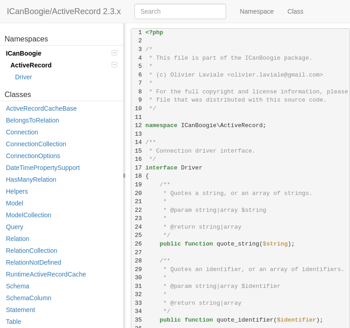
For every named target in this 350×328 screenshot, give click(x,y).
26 (138, 244)
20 (138, 193)
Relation (17, 238)
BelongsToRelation (32, 120)
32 (138, 294)
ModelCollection (28, 215)
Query (14, 227)
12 (138, 125)
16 (138, 159)
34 (138, 311)
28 (138, 260)
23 (138, 218)
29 (138, 269)
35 (138, 320)
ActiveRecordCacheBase (41, 108)
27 (138, 252)
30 (138, 277)
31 (138, 286)
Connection (22, 132)
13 (138, 134)
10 (138, 108)
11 (138, 117)
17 (138, 167)
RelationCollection (31, 250)
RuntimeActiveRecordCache (46, 274)
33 (138, 303)
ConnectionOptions (33, 155)
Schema (17, 286)
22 (138, 210)
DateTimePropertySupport (43, 167)
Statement (20, 309)
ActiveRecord (63, 65)
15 (138, 151)
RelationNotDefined (33, 262)
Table (13, 321)
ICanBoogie (61, 53)
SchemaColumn (28, 298)
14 (138, 142)
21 (138, 201)
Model (14, 203)
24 (138, 227)
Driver (23, 77)
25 (138, 235)
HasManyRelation (31, 179)
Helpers (17, 191)
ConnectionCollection (36, 144)
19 (138, 184)
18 (138, 176)
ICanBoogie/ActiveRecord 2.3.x (64, 11)
